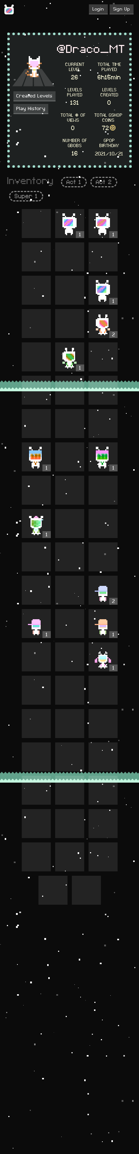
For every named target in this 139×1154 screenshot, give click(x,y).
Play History (30, 109)
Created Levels (34, 96)
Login (98, 9)
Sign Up (121, 9)
